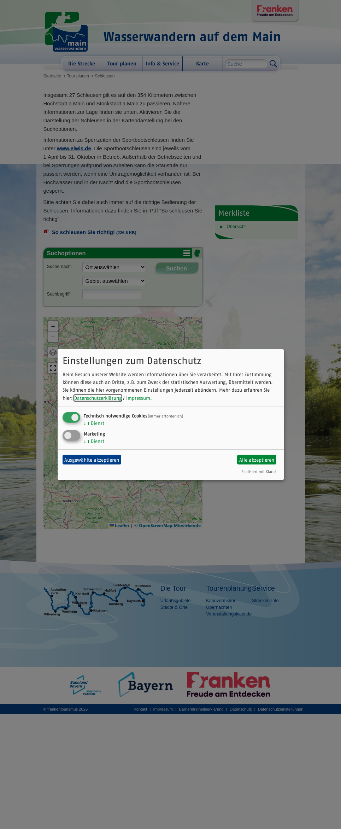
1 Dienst (94, 423)
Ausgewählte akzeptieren (91, 459)
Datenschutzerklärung (98, 398)
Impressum (138, 398)
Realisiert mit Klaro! (258, 471)
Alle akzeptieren (256, 459)
